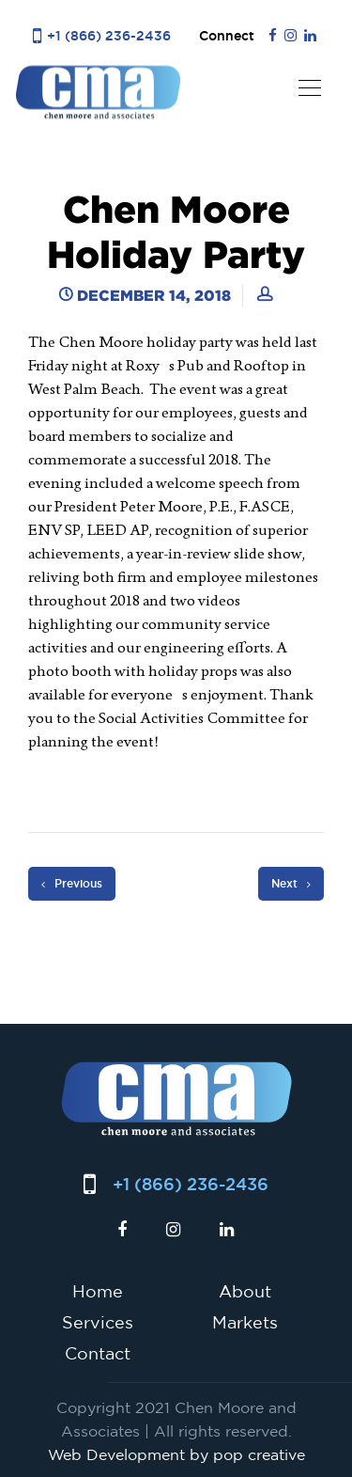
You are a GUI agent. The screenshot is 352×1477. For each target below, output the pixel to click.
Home (97, 1290)
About (245, 1290)
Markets (245, 1321)
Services (97, 1321)
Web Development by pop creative (176, 1454)
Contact (97, 1352)
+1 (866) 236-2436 (109, 35)
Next (291, 883)
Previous (71, 883)
